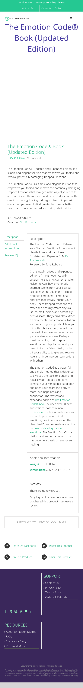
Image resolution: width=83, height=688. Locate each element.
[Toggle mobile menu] (77, 17)
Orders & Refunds (56, 597)
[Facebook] (5, 611)
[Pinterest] (21, 611)
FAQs (9, 636)
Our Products (28, 222)
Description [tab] (11, 237)
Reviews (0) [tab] (11, 255)
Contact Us (52, 583)
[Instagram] (16, 611)
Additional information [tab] (11, 246)
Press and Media (16, 646)
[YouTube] (26, 611)
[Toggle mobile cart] (70, 17)
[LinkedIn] (31, 611)
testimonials (37, 412)
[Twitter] (11, 611)
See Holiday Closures (55, 2)
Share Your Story (16, 641)
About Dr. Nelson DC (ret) (21, 631)
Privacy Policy (53, 587)
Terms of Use (53, 592)
